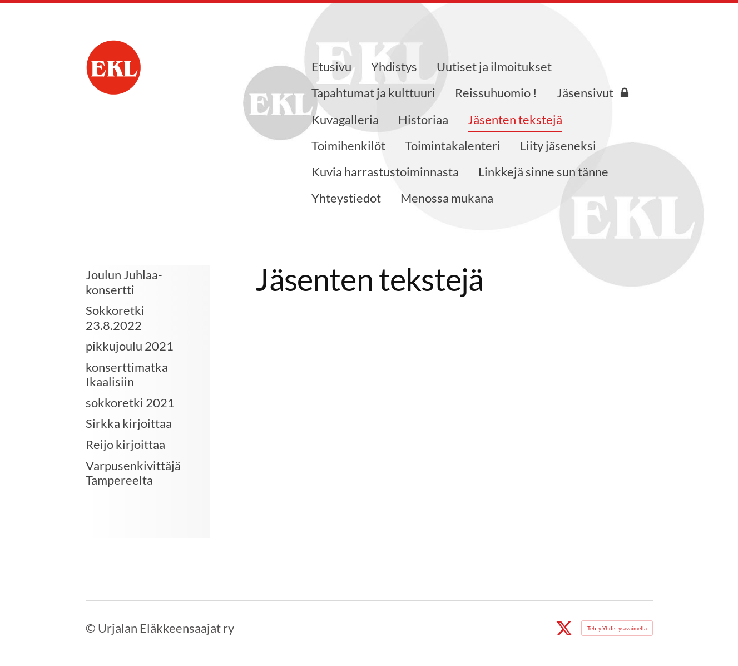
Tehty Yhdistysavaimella (617, 628)
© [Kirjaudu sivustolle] (92, 627)
